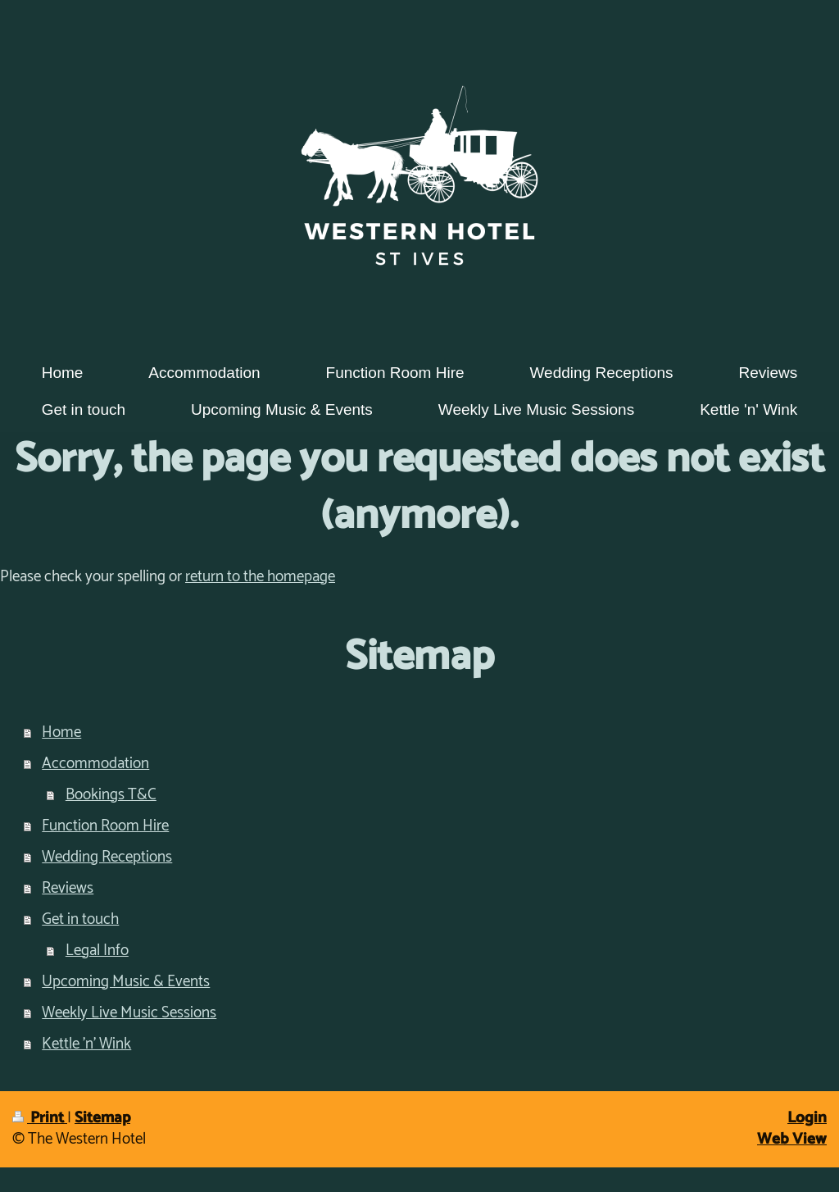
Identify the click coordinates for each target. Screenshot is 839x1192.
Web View (792, 1139)
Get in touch (80, 919)
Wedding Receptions (107, 857)
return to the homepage (260, 576)
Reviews (67, 888)
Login (807, 1118)
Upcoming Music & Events (126, 981)
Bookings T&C (111, 795)
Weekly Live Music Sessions (129, 1013)
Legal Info (97, 950)
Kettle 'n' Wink (86, 1044)
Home (61, 732)
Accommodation (95, 763)
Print (39, 1118)
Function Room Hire (105, 826)
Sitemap (102, 1118)
